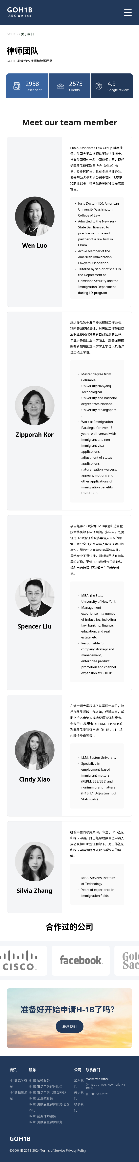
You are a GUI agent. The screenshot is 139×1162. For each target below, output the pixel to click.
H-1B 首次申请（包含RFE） (48, 1092)
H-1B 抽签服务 (39, 1080)
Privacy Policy (76, 1150)
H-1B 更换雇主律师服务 (45, 1122)
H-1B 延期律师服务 (42, 1116)
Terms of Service (52, 1150)
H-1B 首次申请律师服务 (45, 1086)
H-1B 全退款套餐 (41, 1098)
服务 (32, 1070)
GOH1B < (14, 34)
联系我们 (69, 1026)
